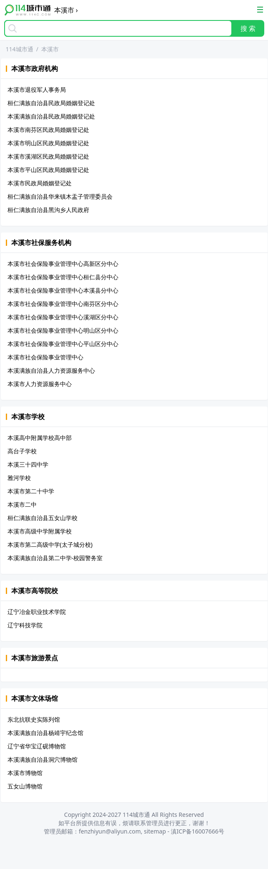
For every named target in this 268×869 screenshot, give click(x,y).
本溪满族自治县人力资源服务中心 (51, 370)
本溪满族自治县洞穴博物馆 (43, 759)
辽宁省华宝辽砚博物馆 (37, 746)
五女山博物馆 (25, 786)
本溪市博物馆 (25, 773)
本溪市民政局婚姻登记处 (40, 183)
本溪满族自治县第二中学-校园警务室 (55, 558)
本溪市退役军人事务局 (37, 89)
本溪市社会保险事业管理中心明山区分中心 (63, 330)
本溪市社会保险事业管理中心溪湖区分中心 (63, 317)
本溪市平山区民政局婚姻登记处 (48, 170)
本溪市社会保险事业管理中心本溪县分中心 (63, 290)
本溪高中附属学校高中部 (40, 438)
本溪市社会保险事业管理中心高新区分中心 (63, 264)
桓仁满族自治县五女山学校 (43, 518)
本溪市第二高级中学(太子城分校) (50, 544)
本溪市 (50, 49)
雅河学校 (19, 478)
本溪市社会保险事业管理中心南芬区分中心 (63, 304)
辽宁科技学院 (25, 625)
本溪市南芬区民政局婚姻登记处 (48, 130)
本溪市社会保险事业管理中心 (45, 357)
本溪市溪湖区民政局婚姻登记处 (48, 156)
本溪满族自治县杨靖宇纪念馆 (45, 733)
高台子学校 (22, 451)
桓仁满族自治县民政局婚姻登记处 (51, 103)
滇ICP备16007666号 (197, 831)
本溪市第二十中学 (31, 491)
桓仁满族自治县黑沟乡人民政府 (48, 210)
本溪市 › (66, 10)
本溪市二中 (22, 504)
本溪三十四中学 (28, 464)
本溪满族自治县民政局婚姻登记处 (51, 116)
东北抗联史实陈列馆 (34, 719)
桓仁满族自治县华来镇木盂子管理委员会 (60, 196)
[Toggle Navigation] (260, 10)
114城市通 (19, 49)
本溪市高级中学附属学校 (40, 531)
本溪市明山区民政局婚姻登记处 (48, 143)
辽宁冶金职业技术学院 (37, 612)
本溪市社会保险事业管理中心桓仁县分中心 (63, 277)
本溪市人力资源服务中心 (40, 384)
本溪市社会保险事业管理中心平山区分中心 (63, 344)
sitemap (155, 831)
